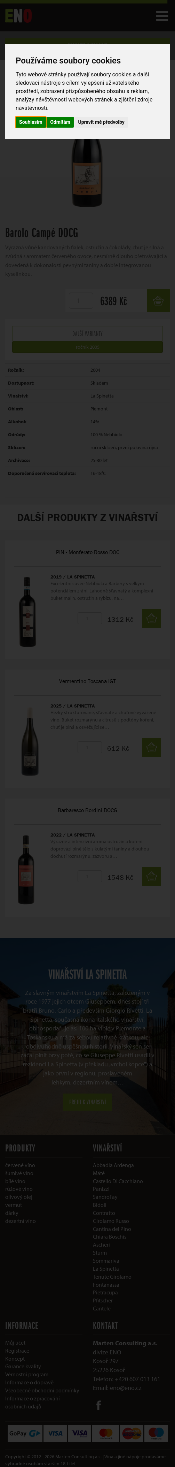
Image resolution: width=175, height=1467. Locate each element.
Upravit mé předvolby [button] (101, 122)
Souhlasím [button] (30, 122)
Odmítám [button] (60, 122)
